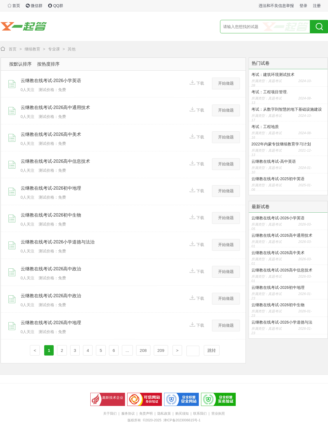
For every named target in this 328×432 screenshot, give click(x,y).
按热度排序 (48, 64)
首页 (14, 5)
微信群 (34, 5)
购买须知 (182, 413)
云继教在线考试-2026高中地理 (51, 322)
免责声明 (146, 413)
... (127, 350)
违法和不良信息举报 (276, 5)
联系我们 (200, 413)
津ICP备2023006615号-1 (181, 420)
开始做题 (226, 83)
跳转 (211, 350)
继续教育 (32, 49)
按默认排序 (20, 64)
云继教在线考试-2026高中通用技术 (55, 107)
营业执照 (218, 413)
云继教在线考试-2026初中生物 (51, 215)
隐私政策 (164, 413)
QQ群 (55, 5)
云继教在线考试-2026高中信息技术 (55, 161)
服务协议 (128, 413)
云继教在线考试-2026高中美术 (51, 134)
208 (143, 350)
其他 (71, 49)
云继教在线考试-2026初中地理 (51, 188)
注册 (317, 5)
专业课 (54, 49)
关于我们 (110, 413)
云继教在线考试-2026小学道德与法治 (58, 242)
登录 (303, 5)
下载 (197, 82)
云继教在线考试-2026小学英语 (51, 80)
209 (160, 350)
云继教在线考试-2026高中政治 (51, 268)
